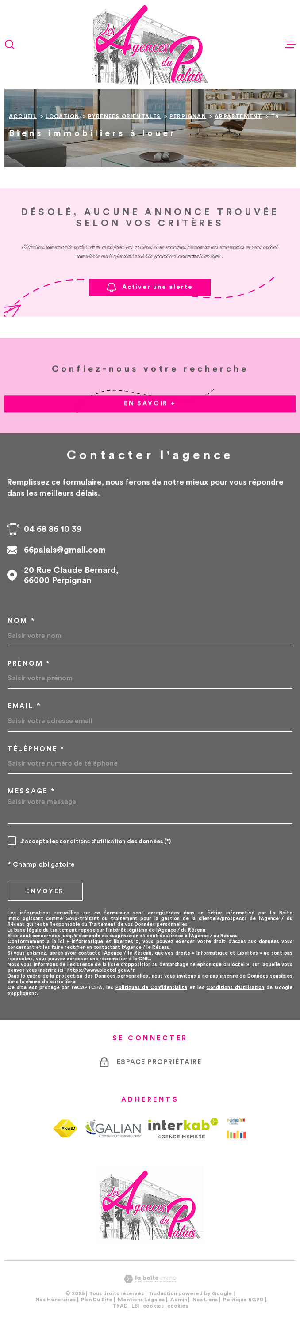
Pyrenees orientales (124, 116)
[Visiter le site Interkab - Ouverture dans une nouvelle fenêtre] (183, 1128)
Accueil (23, 116)
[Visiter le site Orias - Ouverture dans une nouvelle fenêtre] (236, 1128)
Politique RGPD (243, 1299)
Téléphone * (36, 749)
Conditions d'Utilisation (235, 987)
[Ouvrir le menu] (290, 44)
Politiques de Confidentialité (151, 987)
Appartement (238, 116)
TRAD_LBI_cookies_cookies (150, 1305)
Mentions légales (141, 1299)
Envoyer (45, 891)
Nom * (22, 621)
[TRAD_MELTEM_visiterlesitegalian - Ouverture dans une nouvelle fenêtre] (113, 1128)
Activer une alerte (150, 287)
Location (63, 116)
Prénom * (29, 663)
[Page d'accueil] (150, 44)
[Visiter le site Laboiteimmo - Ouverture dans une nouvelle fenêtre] (150, 1279)
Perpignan (187, 116)
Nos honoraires (55, 1299)
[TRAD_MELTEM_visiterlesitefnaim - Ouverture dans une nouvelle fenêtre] (65, 1128)
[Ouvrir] (9, 44)
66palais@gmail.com (65, 550)
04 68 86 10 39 (52, 529)
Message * (31, 791)
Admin (178, 1299)
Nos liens (205, 1299)
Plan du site (96, 1299)
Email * (25, 706)
